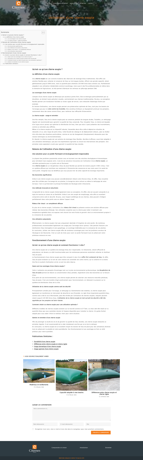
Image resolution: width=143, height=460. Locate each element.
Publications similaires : (12, 63)
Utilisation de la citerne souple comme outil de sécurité (22, 58)
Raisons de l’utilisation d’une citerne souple (16, 42)
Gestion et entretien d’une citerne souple (18, 62)
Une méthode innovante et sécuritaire (17, 47)
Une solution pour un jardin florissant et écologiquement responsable (24, 44)
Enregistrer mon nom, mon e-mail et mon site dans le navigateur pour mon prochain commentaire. (69, 429)
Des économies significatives (15, 46)
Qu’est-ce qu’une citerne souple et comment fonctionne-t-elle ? (23, 55)
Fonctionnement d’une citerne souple (14, 53)
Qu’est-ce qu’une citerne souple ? (13, 35)
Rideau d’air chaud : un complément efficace (19, 49)
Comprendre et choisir (59, 447)
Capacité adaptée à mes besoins (71, 392)
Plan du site (80, 458)
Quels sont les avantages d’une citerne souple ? (20, 56)
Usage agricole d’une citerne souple (46, 349)
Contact (73, 458)
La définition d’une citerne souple (14, 37)
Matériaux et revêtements (39, 385)
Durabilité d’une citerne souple (44, 341)
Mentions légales (64, 458)
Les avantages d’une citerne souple (17, 38)
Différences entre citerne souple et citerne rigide (50, 344)
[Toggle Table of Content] (42, 32)
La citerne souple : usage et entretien (17, 40)
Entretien (108, 447)
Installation (84, 447)
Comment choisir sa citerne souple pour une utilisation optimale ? (25, 60)
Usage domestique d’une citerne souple (47, 346)
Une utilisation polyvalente (15, 51)
